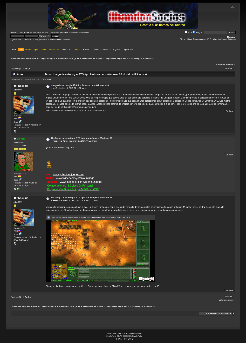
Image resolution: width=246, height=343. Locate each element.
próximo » (230, 65)
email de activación (79, 32)
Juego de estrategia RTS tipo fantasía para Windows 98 (80, 85)
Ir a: (197, 313)
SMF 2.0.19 (111, 333)
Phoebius (22, 85)
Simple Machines (135, 333)
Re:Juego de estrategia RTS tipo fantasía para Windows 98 (81, 138)
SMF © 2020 (122, 333)
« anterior (220, 65)
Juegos (197, 32)
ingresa (45, 32)
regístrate (55, 32)
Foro (188, 32)
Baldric (20, 138)
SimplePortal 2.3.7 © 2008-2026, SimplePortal (124, 336)
